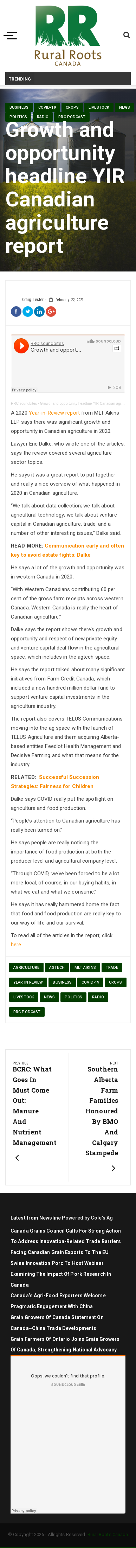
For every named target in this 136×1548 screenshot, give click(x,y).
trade (112, 967)
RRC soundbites (24, 403)
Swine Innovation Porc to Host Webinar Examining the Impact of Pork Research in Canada (61, 1274)
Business (18, 107)
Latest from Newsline (36, 1218)
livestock (99, 107)
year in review (28, 982)
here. (16, 944)
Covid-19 (47, 107)
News (124, 107)
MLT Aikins (85, 967)
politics (18, 117)
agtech (57, 967)
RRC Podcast (71, 117)
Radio (43, 117)
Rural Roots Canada (108, 1534)
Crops (72, 107)
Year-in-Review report (54, 413)
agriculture (26, 967)
